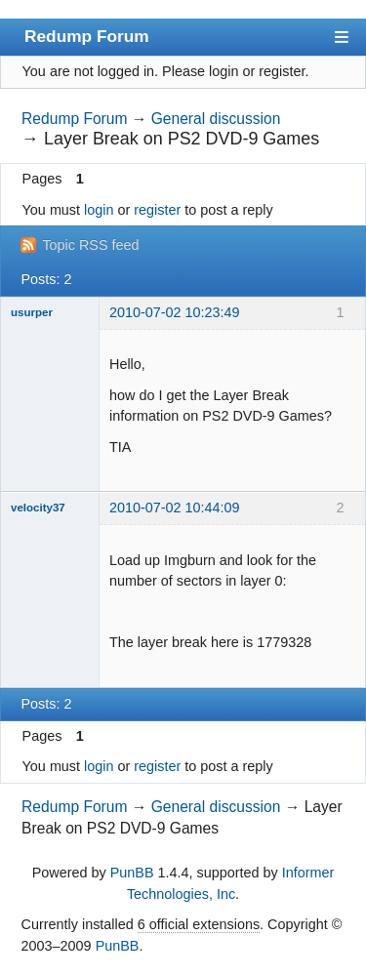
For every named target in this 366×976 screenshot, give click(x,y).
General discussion (216, 118)
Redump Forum (86, 36)
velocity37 (38, 507)
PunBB (132, 872)
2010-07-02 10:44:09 (174, 507)
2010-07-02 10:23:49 (174, 312)
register (157, 210)
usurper (32, 312)
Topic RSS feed (90, 245)
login (98, 210)
